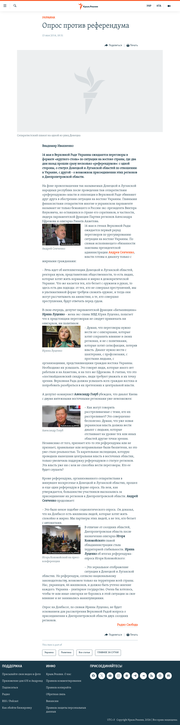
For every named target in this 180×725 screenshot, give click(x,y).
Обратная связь (55, 694)
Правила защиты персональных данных (66, 709)
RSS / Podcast (10, 701)
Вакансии (52, 701)
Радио (6, 694)
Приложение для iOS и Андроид (22, 681)
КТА (159, 6)
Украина (48, 17)
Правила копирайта (58, 687)
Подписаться (10, 687)
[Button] (113, 45)
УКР (149, 6)
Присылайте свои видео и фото (21, 674)
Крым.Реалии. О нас (58, 674)
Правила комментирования (63, 681)
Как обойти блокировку (17, 707)
